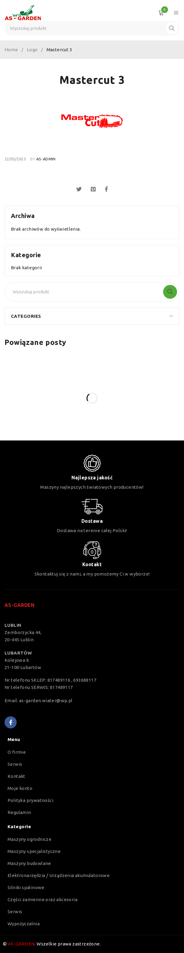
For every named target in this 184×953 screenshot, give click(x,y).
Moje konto (20, 788)
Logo (32, 49)
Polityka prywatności (30, 800)
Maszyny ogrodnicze (29, 839)
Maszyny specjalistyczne (34, 851)
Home (11, 49)
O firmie (17, 752)
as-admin (46, 159)
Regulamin (19, 812)
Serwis (15, 764)
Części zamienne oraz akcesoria (42, 899)
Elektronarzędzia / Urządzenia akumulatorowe (59, 875)
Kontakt (16, 776)
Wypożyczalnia (24, 923)
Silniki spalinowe (26, 887)
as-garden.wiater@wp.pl (46, 700)
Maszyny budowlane (29, 863)
